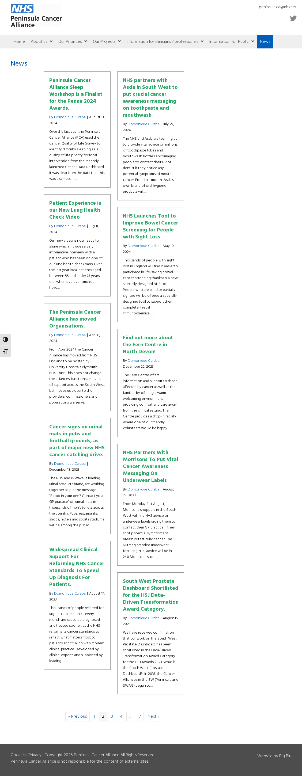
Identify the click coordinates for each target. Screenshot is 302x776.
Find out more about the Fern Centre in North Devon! (148, 345)
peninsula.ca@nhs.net (278, 7)
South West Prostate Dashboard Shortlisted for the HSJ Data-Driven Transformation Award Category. (151, 595)
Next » (153, 716)
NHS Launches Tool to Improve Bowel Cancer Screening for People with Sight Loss (150, 226)
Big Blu (285, 756)
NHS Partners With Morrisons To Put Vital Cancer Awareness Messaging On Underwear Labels (150, 466)
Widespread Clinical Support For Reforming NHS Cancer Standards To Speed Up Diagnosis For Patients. (76, 567)
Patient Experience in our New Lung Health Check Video (75, 210)
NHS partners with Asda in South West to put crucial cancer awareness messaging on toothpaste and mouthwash (150, 98)
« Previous (77, 716)
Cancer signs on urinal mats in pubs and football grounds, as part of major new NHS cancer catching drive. (77, 441)
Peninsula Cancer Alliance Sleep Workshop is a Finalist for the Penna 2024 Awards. (76, 94)
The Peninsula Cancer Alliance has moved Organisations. (75, 319)
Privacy (34, 755)
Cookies (18, 755)
